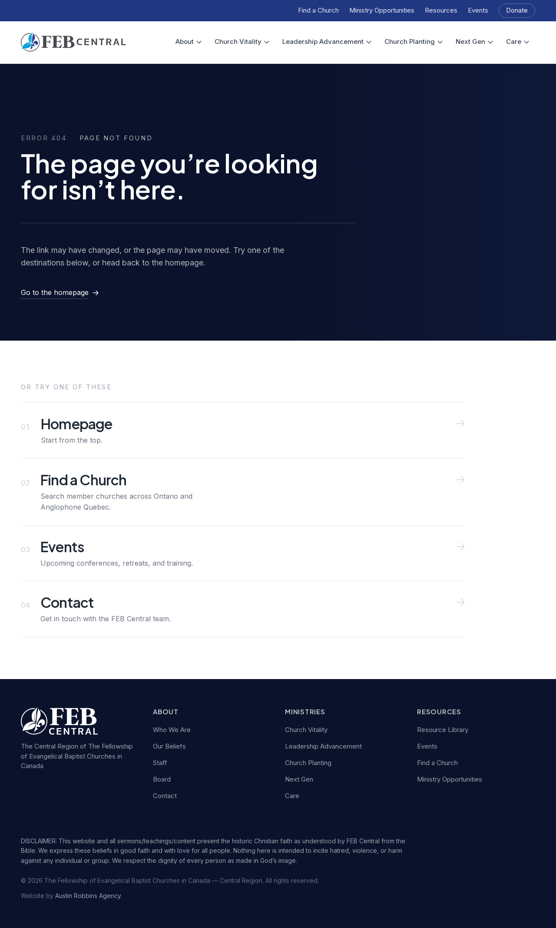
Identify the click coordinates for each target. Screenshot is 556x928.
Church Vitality (242, 41)
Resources (441, 10)
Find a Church (318, 10)
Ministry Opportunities (381, 10)
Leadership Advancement (327, 41)
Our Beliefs (169, 746)
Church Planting (413, 41)
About (188, 41)
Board (162, 779)
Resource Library (442, 730)
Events (478, 10)
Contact (165, 796)
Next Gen (475, 41)
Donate (517, 10)
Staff (160, 763)
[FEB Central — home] (73, 42)
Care (518, 41)
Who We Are (172, 730)
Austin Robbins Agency (88, 895)
